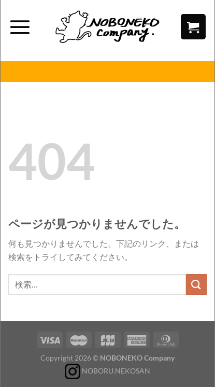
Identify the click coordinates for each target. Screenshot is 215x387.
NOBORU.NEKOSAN (107, 370)
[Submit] (196, 284)
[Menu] (20, 27)
